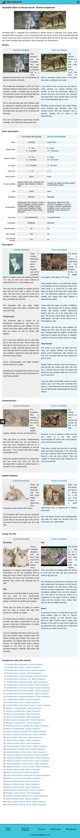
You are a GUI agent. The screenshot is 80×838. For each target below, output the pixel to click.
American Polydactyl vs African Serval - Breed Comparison (28, 758)
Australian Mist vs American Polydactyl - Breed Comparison (28, 688)
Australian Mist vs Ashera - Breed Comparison (23, 699)
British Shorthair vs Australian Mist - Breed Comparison (26, 734)
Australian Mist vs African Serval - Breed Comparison (25, 670)
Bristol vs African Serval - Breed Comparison (22, 799)
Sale (26, 50)
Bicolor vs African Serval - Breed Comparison (23, 784)
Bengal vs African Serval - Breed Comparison (23, 781)
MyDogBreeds (71, 829)
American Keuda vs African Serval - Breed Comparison (26, 752)
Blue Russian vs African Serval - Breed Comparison (25, 790)
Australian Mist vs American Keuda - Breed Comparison (26, 682)
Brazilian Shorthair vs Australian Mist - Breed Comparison (27, 726)
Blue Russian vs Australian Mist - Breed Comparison (25, 720)
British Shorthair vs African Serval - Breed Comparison (26, 805)
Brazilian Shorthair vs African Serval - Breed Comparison (27, 796)
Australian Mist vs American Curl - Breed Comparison (26, 679)
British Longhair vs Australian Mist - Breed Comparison (26, 732)
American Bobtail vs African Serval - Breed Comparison (26, 746)
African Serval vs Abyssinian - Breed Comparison (24, 737)
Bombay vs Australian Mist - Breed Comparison (23, 723)
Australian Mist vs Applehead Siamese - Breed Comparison (28, 696)
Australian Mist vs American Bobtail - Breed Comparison (27, 676)
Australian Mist (18, 50)
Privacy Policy (8, 829)
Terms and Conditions (25, 829)
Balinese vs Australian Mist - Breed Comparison (23, 708)
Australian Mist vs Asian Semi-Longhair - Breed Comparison (28, 705)
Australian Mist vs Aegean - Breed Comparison (23, 667)
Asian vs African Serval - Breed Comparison (22, 772)
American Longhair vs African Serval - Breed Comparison (27, 755)
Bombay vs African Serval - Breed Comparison (23, 793)
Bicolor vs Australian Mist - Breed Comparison (23, 714)
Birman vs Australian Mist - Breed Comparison (23, 717)
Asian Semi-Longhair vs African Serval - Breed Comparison (28, 775)
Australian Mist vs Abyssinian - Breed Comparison (24, 664)
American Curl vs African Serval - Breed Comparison (25, 749)
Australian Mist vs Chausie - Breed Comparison (23, 673)
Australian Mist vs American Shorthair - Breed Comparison (27, 691)
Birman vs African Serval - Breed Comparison (23, 787)
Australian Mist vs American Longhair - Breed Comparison (27, 685)
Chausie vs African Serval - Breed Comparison (23, 743)
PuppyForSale (55, 829)
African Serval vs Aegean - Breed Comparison (23, 740)
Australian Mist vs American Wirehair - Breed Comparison (27, 694)
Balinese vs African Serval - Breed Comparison (23, 778)
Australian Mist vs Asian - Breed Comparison (22, 702)
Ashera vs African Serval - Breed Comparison (23, 769)
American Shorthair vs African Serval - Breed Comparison (27, 761)
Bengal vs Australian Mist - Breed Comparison (23, 711)
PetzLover (41, 829)
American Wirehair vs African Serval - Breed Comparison (27, 764)
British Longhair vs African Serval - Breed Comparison (26, 802)
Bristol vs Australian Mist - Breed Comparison (23, 729)
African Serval (56, 50)
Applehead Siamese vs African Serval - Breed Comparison (27, 767)
